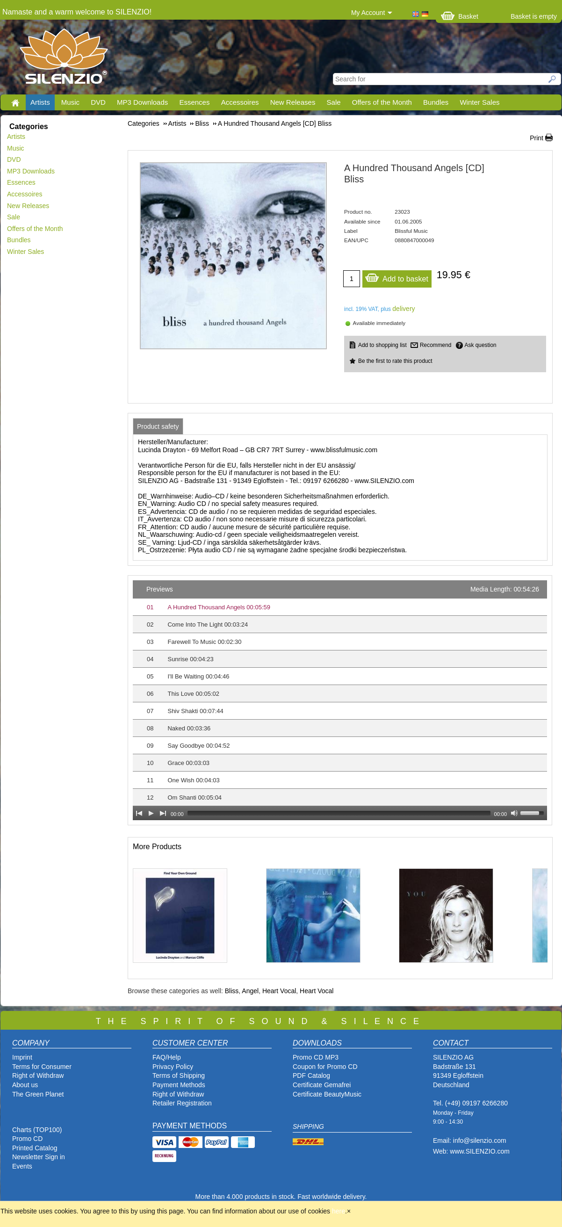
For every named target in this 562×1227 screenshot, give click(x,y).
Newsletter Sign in (38, 1157)
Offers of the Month (382, 102)
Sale (334, 102)
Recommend (435, 345)
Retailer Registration (182, 1103)
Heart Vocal (279, 991)
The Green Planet (38, 1094)
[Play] (151, 813)
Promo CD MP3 (316, 1057)
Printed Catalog (35, 1148)
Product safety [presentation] (158, 426)
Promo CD (27, 1138)
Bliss (232, 991)
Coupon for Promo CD (325, 1066)
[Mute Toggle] (514, 813)
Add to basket (396, 276)
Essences (194, 102)
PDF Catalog (311, 1075)
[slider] (338, 813)
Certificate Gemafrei (322, 1085)
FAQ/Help (166, 1057)
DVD (98, 102)
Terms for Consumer (42, 1066)
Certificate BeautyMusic (327, 1094)
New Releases (293, 102)
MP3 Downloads (142, 102)
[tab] (158, 426)
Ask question (481, 345)
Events (22, 1166)
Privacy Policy (172, 1066)
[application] (340, 700)
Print (536, 138)
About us (25, 1085)
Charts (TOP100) (37, 1129)
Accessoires (240, 102)
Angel (250, 991)
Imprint (22, 1057)
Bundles (435, 102)
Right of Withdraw (38, 1075)
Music (70, 102)
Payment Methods (178, 1085)
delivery (403, 308)
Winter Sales (479, 102)
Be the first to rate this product (395, 361)
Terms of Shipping (178, 1075)
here (338, 1211)
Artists (40, 102)
